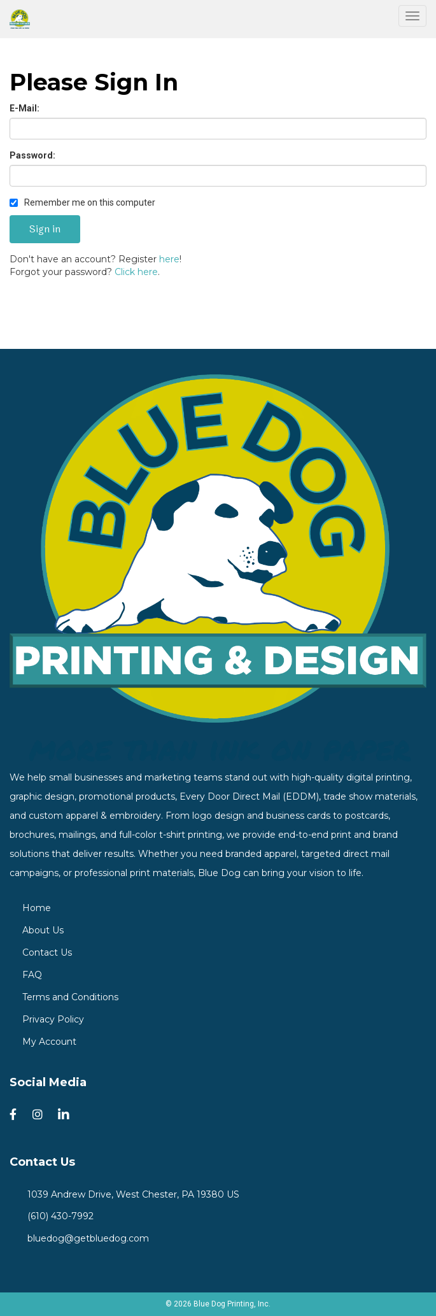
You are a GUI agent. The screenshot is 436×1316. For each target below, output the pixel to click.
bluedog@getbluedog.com (85, 1238)
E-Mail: (24, 108)
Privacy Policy (53, 1019)
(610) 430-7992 (58, 1216)
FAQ (32, 974)
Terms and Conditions (70, 997)
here (169, 259)
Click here (136, 272)
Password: (32, 155)
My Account (49, 1041)
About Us (43, 930)
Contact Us (47, 952)
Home (36, 908)
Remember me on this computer (82, 202)
